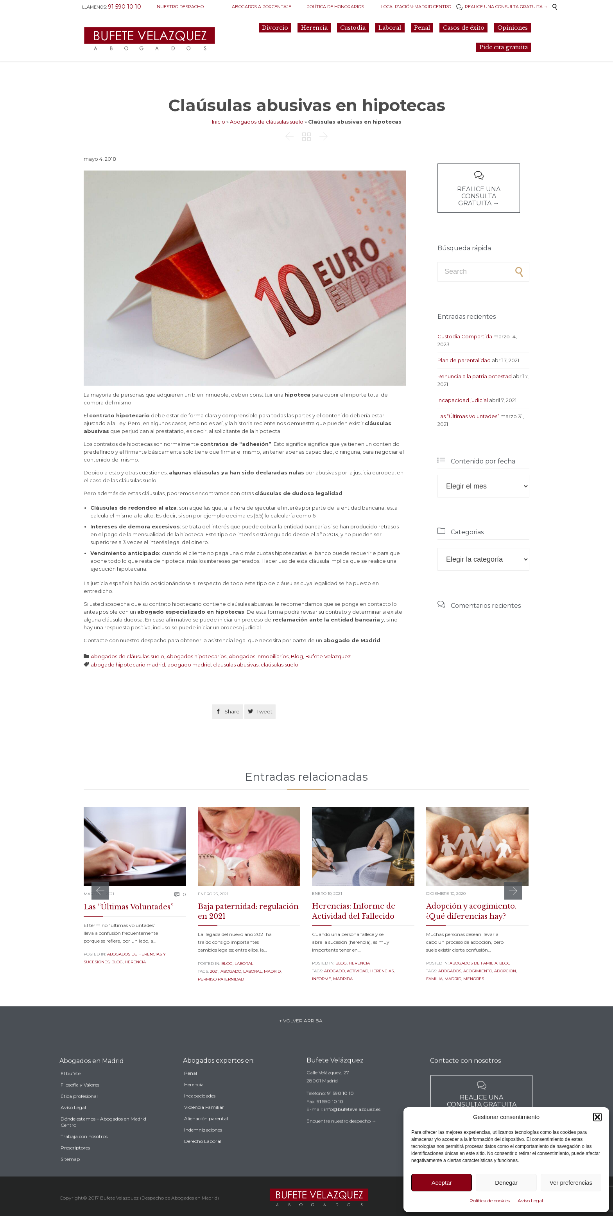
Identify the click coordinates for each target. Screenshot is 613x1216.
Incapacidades (199, 1109)
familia (434, 978)
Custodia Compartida (464, 336)
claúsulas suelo (279, 664)
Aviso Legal (530, 1200)
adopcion (505, 971)
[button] (597, 1117)
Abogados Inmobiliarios (259, 656)
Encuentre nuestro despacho (338, 1131)
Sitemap (70, 1174)
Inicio (218, 122)
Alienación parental (206, 1132)
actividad (357, 971)
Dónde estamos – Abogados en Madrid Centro (103, 1137)
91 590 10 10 (340, 1103)
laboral (252, 971)
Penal (190, 1086)
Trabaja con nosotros (84, 1152)
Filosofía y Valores (80, 1100)
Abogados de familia (473, 963)
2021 (214, 971)
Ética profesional (79, 1111)
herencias (382, 971)
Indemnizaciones (203, 1143)
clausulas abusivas (235, 664)
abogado (230, 971)
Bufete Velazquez (328, 656)
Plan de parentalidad (464, 360)
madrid (272, 971)
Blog (297, 656)
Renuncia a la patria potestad (474, 376)
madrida (343, 978)
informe (321, 978)
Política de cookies (490, 1200)
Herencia (135, 962)
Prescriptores (75, 1163)
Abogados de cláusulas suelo (266, 122)
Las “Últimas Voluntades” (468, 416)
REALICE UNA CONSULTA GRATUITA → (502, 6)
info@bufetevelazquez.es (352, 1119)
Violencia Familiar (204, 1120)
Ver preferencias (571, 1182)
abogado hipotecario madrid (128, 664)
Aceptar (442, 1182)
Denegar (506, 1182)
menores (473, 978)
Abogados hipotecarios (196, 656)
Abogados (449, 971)
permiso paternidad (221, 979)
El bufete (71, 1089)
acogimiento (477, 971)
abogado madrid (189, 664)
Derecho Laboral (202, 1154)
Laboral (244, 963)
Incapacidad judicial (462, 400)
